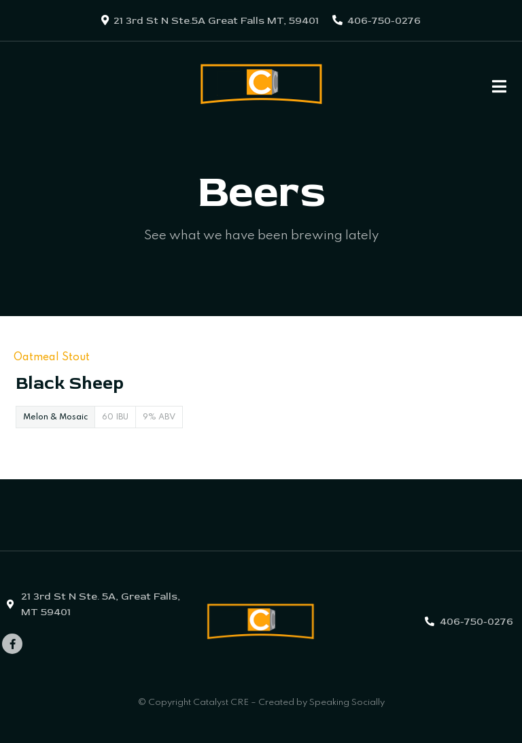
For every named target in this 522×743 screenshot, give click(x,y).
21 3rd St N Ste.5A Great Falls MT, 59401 (216, 20)
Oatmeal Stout (52, 357)
